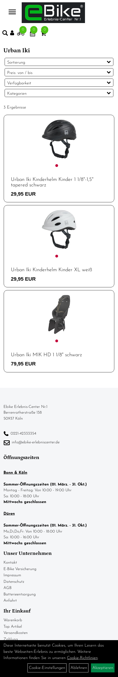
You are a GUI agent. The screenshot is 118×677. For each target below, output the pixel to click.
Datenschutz (13, 582)
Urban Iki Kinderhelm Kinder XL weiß (51, 270)
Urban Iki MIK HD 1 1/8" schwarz (46, 355)
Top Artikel (12, 627)
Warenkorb (12, 620)
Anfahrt (10, 601)
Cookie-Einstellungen (47, 668)
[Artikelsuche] (5, 34)
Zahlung (10, 639)
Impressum (12, 575)
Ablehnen (78, 668)
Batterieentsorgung (19, 594)
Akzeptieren (102, 668)
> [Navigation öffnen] (10, 12)
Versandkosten (15, 633)
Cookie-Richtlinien (82, 658)
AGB (7, 588)
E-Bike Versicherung (19, 569)
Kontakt (10, 563)
